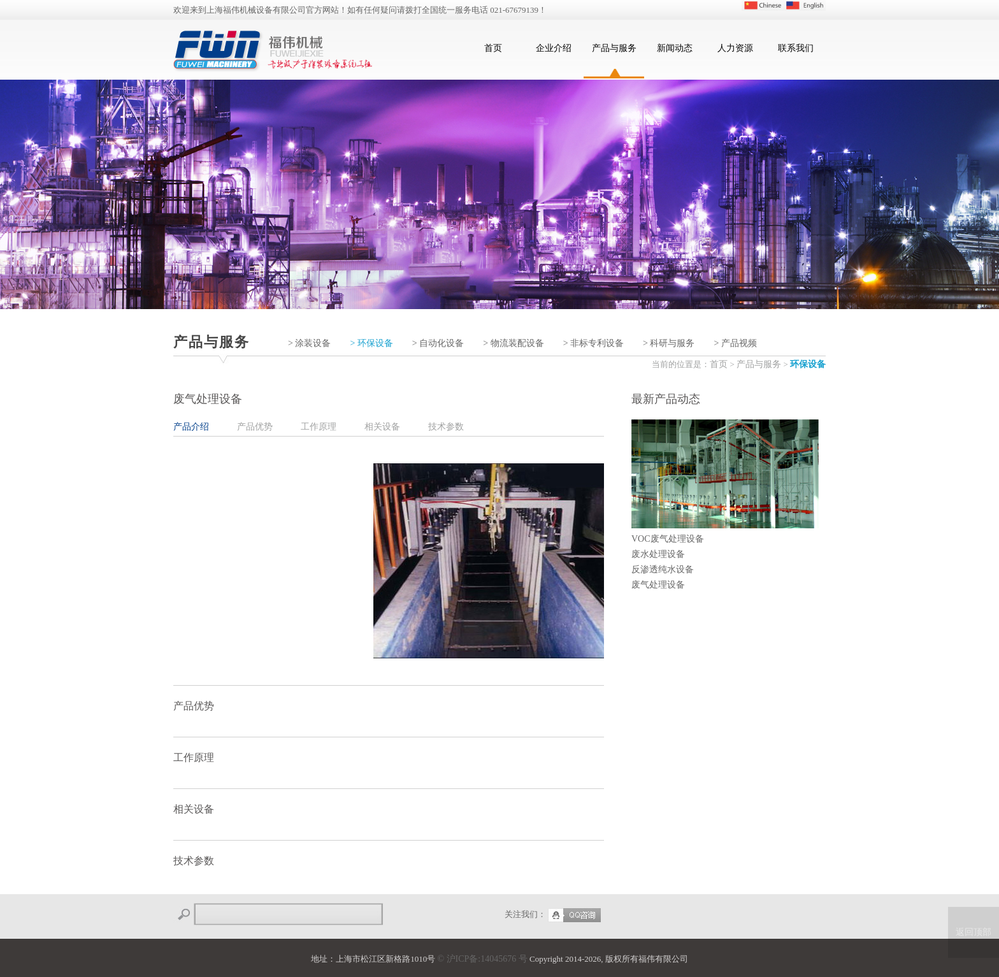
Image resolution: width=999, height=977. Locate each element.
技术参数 (446, 426)
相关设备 (382, 426)
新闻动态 (675, 48)
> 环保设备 (371, 343)
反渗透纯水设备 (662, 569)
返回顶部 (973, 932)
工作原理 (318, 426)
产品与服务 (614, 48)
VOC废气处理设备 (667, 539)
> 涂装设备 (309, 343)
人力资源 (735, 48)
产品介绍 (191, 426)
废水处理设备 (658, 554)
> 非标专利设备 (593, 343)
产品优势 (255, 426)
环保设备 (808, 364)
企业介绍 (553, 48)
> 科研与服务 (668, 343)
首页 (493, 48)
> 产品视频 (735, 343)
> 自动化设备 (438, 343)
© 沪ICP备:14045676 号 (482, 959)
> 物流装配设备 (513, 343)
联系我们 (796, 48)
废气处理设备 (658, 585)
